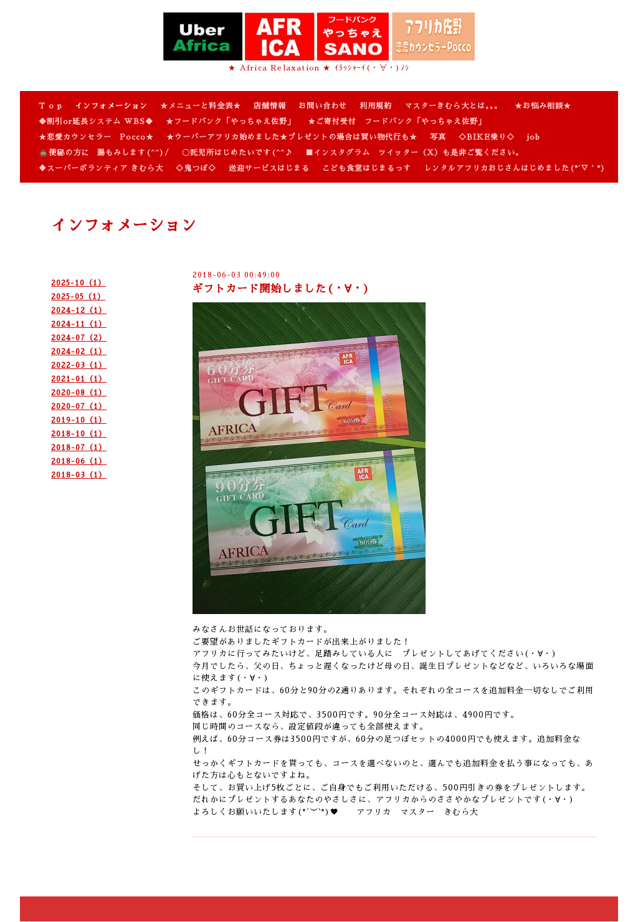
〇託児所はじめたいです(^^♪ (237, 152)
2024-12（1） (79, 310)
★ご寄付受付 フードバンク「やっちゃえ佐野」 (397, 121)
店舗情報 (270, 106)
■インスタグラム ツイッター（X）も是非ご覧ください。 (414, 152)
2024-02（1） (79, 351)
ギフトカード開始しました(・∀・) (280, 289)
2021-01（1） (79, 379)
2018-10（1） (79, 434)
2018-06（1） (79, 461)
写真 (438, 137)
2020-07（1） (79, 406)
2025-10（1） (78, 283)
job (533, 137)
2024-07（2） (79, 338)
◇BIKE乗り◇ (487, 137)
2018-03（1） (79, 475)
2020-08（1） (79, 392)
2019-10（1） (79, 420)
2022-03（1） (79, 365)
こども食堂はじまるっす (366, 168)
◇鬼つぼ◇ (196, 168)
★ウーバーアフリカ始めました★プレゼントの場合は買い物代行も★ (291, 137)
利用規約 (375, 106)
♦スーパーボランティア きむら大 (101, 168)
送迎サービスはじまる (269, 168)
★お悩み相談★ (543, 106)
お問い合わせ (322, 106)
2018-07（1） (79, 447)
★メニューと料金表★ (200, 106)
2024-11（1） (79, 324)
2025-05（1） (78, 296)
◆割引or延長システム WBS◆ (96, 121)
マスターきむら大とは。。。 (453, 106)
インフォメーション (111, 106)
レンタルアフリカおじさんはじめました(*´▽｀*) (515, 168)
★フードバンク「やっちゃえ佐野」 (230, 121)
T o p (50, 106)
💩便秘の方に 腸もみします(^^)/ (104, 152)
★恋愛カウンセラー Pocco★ (96, 137)
